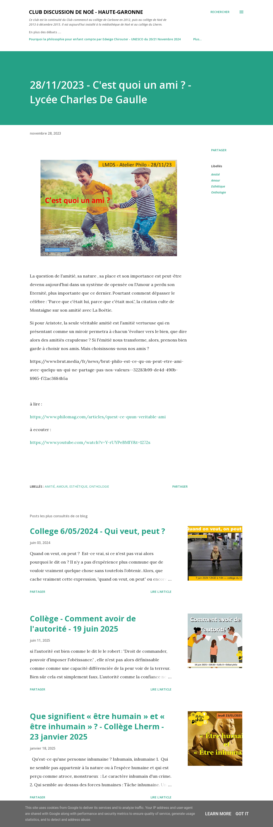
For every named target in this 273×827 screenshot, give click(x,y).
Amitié (215, 174)
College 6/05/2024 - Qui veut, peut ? (97, 531)
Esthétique (218, 186)
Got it (242, 813)
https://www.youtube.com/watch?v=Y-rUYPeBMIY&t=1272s (90, 442)
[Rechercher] (220, 12)
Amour (215, 180)
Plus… (197, 39)
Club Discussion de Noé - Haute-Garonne (86, 11)
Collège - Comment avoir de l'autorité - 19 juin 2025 (83, 623)
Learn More (218, 813)
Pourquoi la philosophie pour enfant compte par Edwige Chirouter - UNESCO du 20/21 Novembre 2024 (105, 39)
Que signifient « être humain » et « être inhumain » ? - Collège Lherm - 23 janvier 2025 (97, 726)
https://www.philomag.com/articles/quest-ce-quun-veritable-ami (98, 416)
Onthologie (218, 192)
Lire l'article (161, 592)
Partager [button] (219, 150)
